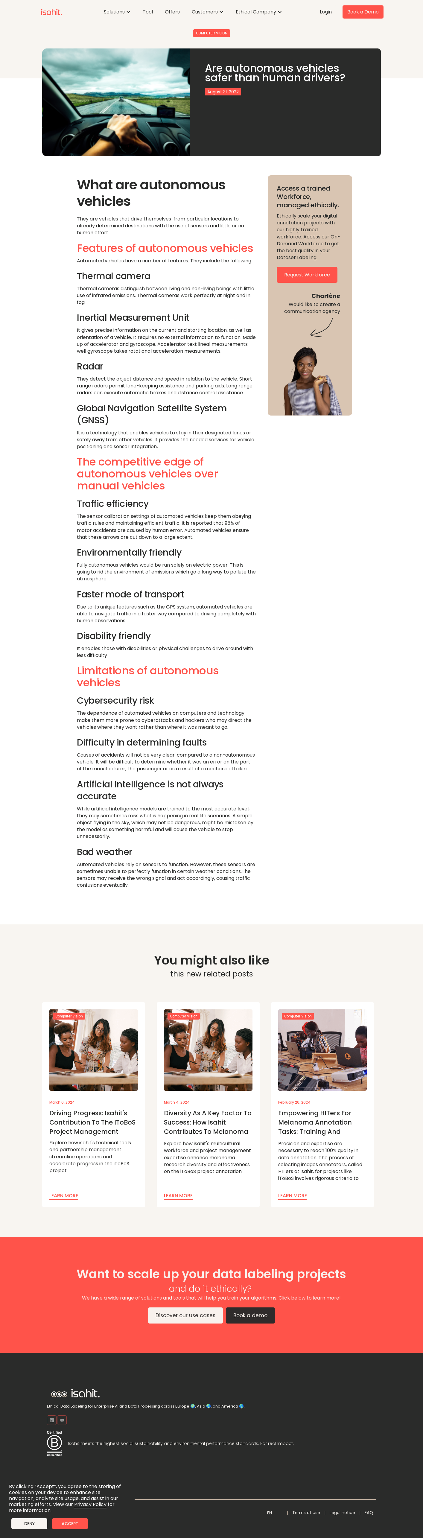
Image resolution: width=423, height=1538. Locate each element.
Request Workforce (307, 274)
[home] (51, 12)
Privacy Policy (90, 1504)
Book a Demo (363, 11)
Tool (148, 11)
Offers (172, 11)
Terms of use (306, 1513)
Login (326, 11)
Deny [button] (29, 1524)
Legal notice (342, 1513)
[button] (117, 12)
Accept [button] (70, 1524)
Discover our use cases (185, 1318)
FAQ (369, 1513)
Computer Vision (211, 33)
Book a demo (250, 1318)
